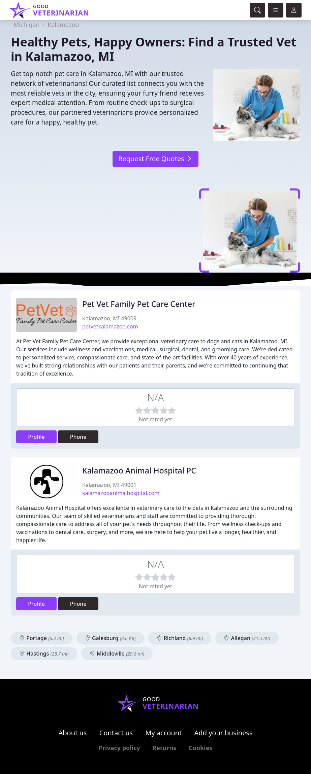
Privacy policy (119, 748)
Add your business (223, 732)
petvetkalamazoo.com (110, 326)
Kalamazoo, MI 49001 (109, 485)
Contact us (116, 732)
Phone (78, 437)
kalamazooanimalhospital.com (120, 493)
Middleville (117, 653)
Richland (180, 638)
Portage (41, 638)
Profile (36, 437)
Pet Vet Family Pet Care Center (138, 303)
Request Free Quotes (155, 158)
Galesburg (110, 638)
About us (73, 732)
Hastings (44, 653)
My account (163, 732)
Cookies (200, 748)
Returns (164, 748)
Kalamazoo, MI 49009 (109, 318)
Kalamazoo (63, 25)
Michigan (26, 25)
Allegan (247, 638)
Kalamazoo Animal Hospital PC (139, 470)
